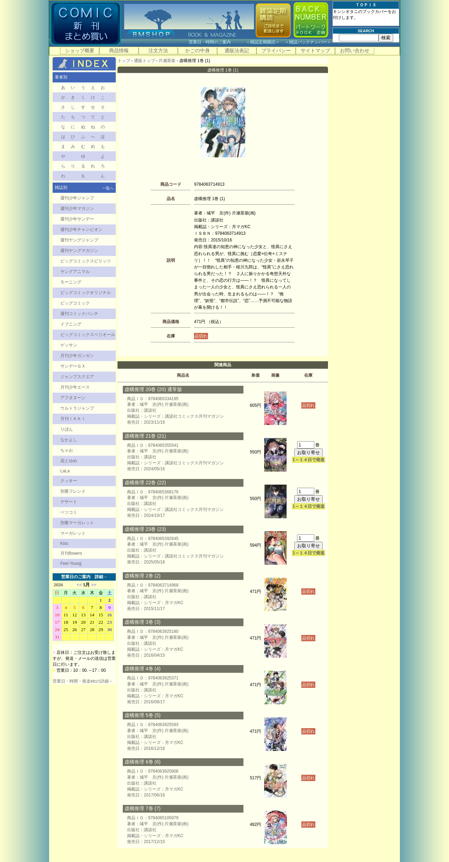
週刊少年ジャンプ (77, 198)
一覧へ (108, 188)
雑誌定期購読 (262, 42)
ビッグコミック (75, 303)
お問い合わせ (354, 50)
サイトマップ (315, 50)
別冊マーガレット (77, 522)
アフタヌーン (73, 397)
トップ (124, 60)
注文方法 (158, 50)
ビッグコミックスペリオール (87, 334)
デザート (68, 501)
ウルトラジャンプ (77, 408)
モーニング (70, 282)
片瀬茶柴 (167, 60)
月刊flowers (71, 553)
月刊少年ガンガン (77, 355)
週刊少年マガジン (77, 208)
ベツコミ (68, 512)
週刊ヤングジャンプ (79, 240)
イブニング (70, 324)
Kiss (64, 543)
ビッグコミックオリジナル (85, 292)
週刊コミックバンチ (79, 313)
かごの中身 (197, 50)
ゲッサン (68, 345)
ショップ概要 (79, 50)
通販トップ (144, 60)
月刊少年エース (75, 387)
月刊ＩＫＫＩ (73, 418)
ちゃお (66, 450)
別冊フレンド (73, 491)
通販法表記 (236, 50)
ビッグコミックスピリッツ (85, 261)
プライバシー (276, 50)
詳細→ (101, 576)
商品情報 (119, 50)
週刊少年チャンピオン (81, 229)
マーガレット (73, 533)
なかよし (68, 439)
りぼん (66, 429)
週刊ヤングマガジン (79, 250)
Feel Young (70, 563)
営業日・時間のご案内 (216, 42)
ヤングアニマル (75, 271)
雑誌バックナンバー (308, 42)
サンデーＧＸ (73, 366)
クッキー (68, 480)
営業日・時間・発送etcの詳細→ (83, 681)
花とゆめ (68, 460)
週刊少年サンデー (77, 219)
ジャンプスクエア (77, 376)
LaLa (65, 470)
